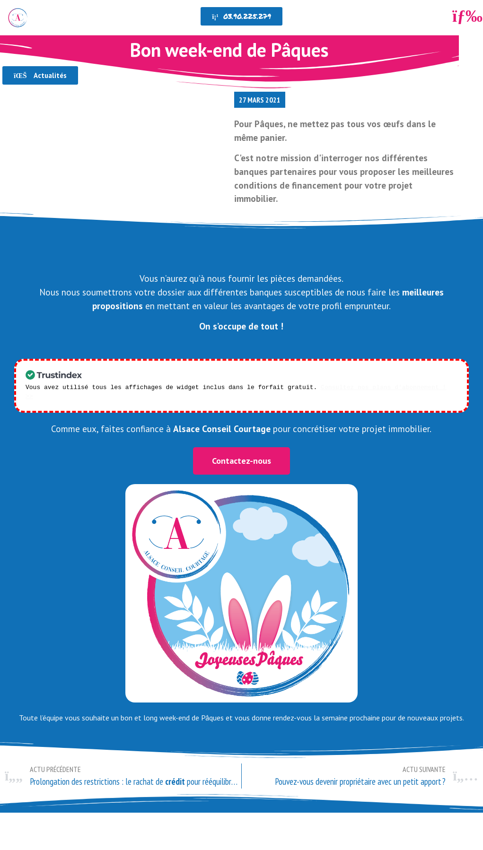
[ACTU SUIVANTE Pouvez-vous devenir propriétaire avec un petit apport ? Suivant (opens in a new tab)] (360, 766)
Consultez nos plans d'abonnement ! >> (389, 386)
